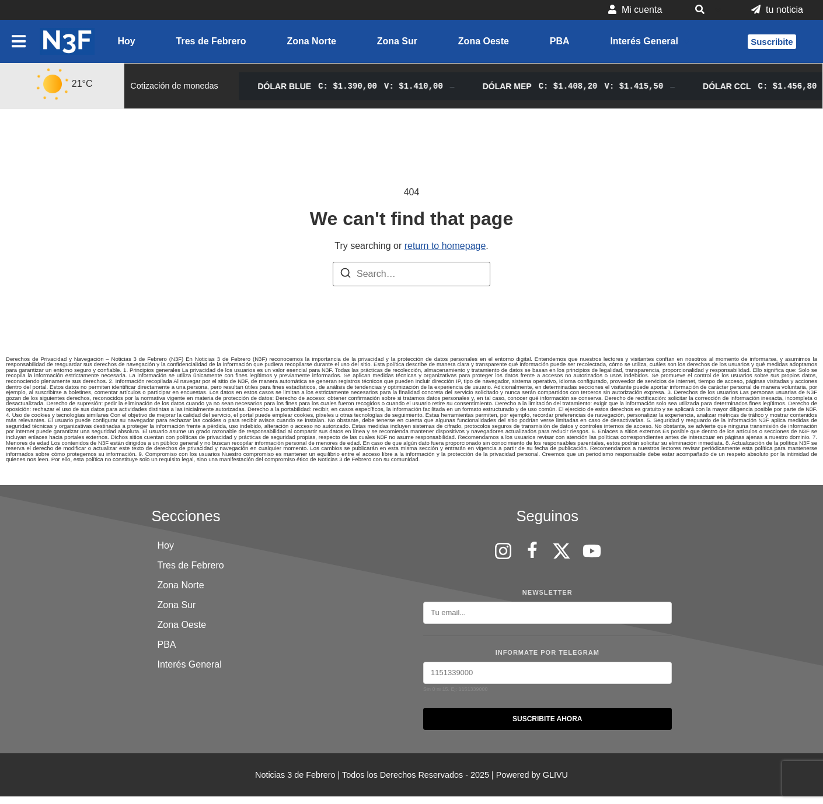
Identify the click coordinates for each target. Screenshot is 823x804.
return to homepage (445, 246)
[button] (706, 10)
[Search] (345, 274)
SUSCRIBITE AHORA (547, 719)
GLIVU (555, 775)
